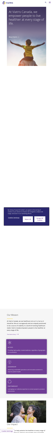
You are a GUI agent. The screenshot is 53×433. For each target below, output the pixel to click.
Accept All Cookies (40, 219)
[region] (26, 216)
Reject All (28, 219)
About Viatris (13, 37)
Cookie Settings (7, 431)
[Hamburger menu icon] (49, 3)
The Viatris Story (11, 334)
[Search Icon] (46, 2)
